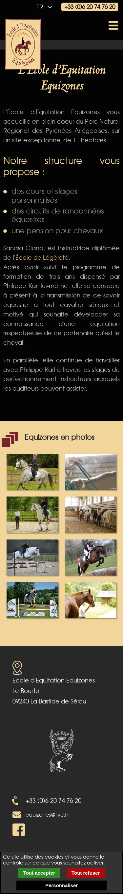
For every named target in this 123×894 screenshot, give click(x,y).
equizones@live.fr (47, 814)
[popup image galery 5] (32, 556)
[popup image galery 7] (32, 599)
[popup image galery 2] (91, 471)
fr (46, 6)
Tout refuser (86, 873)
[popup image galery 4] (91, 513)
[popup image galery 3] (32, 513)
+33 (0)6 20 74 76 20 (89, 6)
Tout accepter (39, 873)
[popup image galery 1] (32, 471)
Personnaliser (61, 885)
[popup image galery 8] (91, 599)
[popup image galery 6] (91, 556)
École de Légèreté (42, 257)
